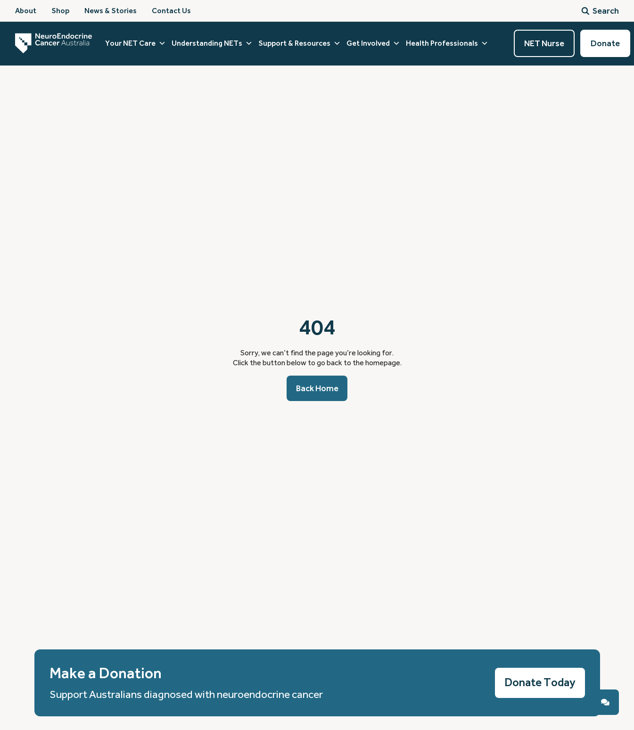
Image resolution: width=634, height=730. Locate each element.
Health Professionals (447, 43)
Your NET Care (135, 43)
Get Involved (373, 43)
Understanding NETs (212, 43)
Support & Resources (299, 43)
